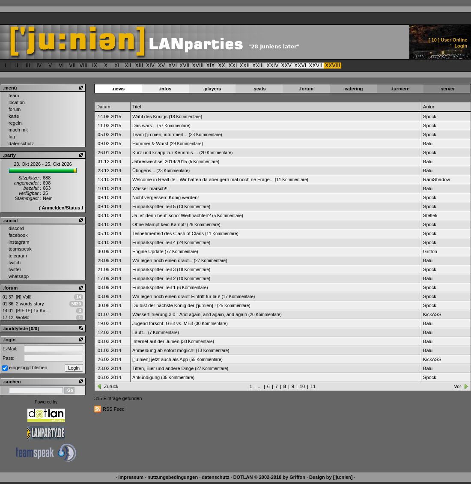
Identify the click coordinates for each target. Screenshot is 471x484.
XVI (172, 66)
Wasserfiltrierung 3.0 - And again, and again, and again (189, 314)
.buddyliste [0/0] (21, 328)
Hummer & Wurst (150, 143)
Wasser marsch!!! (150, 188)
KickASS (432, 314)
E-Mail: (10, 348)
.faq (11, 136)
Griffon (430, 251)
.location (16, 102)
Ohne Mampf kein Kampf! (159, 224)
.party (9, 155)
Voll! (23, 296)
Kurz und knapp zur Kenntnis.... (165, 152)
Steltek (430, 215)
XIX (210, 66)
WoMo (23, 317)
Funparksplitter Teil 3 (154, 269)
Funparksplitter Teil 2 (154, 278)
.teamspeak (19, 248)
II (16, 66)
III (28, 66)
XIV (150, 66)
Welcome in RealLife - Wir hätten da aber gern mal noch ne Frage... (203, 179)
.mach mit (17, 129)
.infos (165, 88)
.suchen (12, 381)
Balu (427, 143)
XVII (184, 66)
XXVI (300, 66)
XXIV (272, 66)
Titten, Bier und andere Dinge (163, 368)
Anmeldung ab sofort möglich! (163, 350)
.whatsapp (18, 276)
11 (313, 386)
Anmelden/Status (61, 207)
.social (10, 220)
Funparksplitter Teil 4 (154, 242)
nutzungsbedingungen (172, 477)
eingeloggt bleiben (28, 367)
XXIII (258, 66)
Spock (429, 116)
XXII (245, 66)
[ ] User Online (448, 39)
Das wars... (144, 125)
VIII (84, 66)
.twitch (14, 262)
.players (212, 88)
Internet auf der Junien (155, 341)
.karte (13, 116)
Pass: (9, 358)
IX (94, 66)
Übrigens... (143, 170)
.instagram (18, 242)
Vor (457, 386)
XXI (233, 66)
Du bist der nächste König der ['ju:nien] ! (174, 305)
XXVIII (332, 66)
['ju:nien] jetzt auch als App (160, 359)
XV (161, 66)
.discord (15, 228)
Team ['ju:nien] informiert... (160, 134)
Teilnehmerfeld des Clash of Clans (168, 233)
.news (118, 88)
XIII (139, 66)
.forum (14, 109)
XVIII (198, 66)
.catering (353, 88)
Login (460, 45)
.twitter (14, 269)
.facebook (17, 235)
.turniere (400, 88)
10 (302, 386)
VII (72, 66)
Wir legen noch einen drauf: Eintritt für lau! (176, 296)
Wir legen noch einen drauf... (162, 260)
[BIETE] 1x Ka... (32, 310)
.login (9, 339)
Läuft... (139, 332)
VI (61, 66)
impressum (130, 477)
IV (39, 66)
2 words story (30, 303)
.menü (10, 87)
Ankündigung (146, 377)
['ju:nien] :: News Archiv (178, 42)
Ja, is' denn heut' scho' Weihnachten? (171, 215)
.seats (259, 88)
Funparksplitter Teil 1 (154, 287)
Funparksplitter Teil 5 (154, 206)
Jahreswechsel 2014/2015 (159, 161)
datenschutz (215, 477)
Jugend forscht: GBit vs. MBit (162, 323)
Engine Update (148, 251)
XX (221, 66)
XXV (286, 66)
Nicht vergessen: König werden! (165, 197)
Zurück (111, 386)
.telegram (17, 255)
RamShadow (436, 179)
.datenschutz (20, 143)
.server (447, 88)
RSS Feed (114, 409)
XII (128, 66)
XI (116, 66)
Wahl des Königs (149, 116)
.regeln (14, 122)
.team (13, 95)
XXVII (315, 66)
